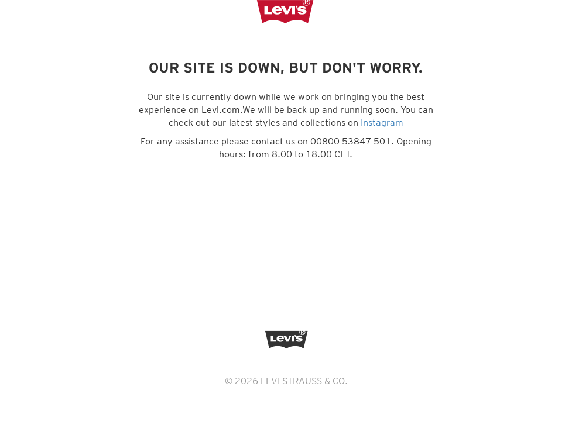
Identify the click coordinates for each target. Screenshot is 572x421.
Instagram (382, 122)
